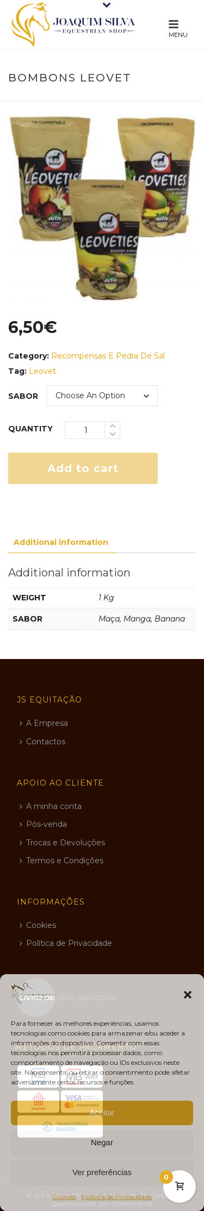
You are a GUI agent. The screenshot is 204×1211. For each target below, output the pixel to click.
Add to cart (83, 468)
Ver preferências (102, 1172)
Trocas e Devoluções (62, 843)
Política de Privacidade (117, 1197)
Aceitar (102, 1112)
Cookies (64, 1197)
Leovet (42, 371)
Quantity (30, 429)
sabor (23, 396)
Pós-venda (43, 824)
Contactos (42, 741)
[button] (187, 994)
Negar (102, 1142)
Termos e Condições (61, 860)
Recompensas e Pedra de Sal (108, 356)
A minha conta (51, 806)
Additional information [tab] (61, 542)
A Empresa (44, 723)
